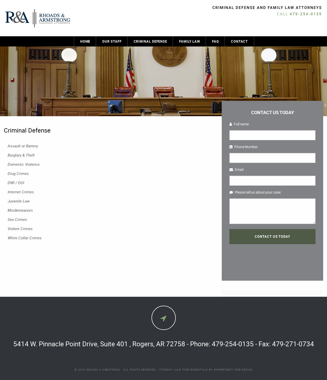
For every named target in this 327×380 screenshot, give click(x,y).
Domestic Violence (24, 164)
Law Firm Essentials (191, 369)
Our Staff (111, 41)
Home (85, 41)
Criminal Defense (150, 41)
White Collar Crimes (25, 237)
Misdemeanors (20, 210)
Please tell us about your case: (255, 192)
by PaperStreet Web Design (230, 369)
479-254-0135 (306, 13)
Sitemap (165, 369)
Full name (239, 124)
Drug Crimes (18, 173)
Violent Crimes (20, 228)
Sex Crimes (17, 219)
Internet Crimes (21, 191)
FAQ (215, 41)
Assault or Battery (23, 145)
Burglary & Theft (21, 155)
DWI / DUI (16, 182)
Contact (239, 41)
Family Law (189, 41)
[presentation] (272, 258)
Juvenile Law (19, 201)
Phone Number (243, 146)
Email (236, 169)
